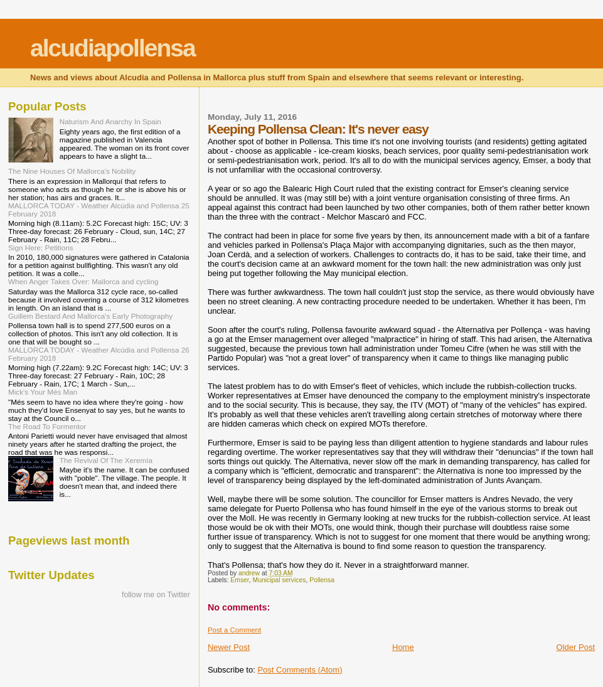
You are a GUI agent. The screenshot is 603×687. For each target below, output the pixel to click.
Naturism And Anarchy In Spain (110, 121)
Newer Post (229, 647)
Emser (239, 580)
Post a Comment (234, 630)
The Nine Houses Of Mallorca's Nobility (72, 171)
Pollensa (321, 580)
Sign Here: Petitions (40, 247)
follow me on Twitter (156, 594)
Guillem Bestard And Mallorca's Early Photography (90, 316)
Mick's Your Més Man (42, 392)
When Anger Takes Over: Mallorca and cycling (83, 281)
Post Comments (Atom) (299, 669)
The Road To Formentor (47, 426)
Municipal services (279, 580)
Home (403, 647)
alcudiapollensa (112, 48)
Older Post (576, 647)
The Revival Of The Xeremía (106, 460)
